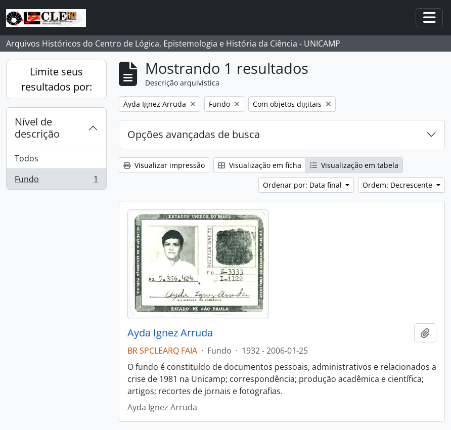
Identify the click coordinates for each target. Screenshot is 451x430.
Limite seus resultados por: (56, 79)
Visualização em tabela (354, 165)
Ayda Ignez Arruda (170, 333)
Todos (26, 158)
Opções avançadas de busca (193, 134)
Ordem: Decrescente (398, 185)
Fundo (56, 181)
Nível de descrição (37, 128)
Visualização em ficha (259, 165)
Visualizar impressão (164, 165)
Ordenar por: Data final (303, 185)
